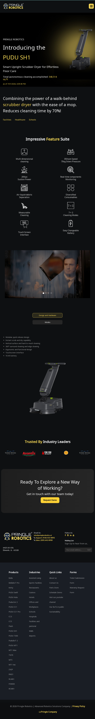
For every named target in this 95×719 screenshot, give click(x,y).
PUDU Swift (13, 592)
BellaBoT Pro (14, 583)
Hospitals (33, 616)
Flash (11, 626)
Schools (32, 119)
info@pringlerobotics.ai (43, 535)
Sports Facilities (35, 583)
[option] (10, 453)
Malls (31, 631)
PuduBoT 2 (13, 640)
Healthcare (20, 119)
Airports (32, 636)
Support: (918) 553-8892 (45, 538)
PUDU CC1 (13, 607)
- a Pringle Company (47, 711)
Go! (89, 550)
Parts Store (54, 587)
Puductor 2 (13, 602)
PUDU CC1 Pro (14, 612)
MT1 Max (12, 650)
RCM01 (11, 689)
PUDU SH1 (13, 631)
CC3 (10, 616)
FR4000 (12, 684)
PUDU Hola (13, 597)
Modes (47, 322)
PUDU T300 (13, 636)
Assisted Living (35, 578)
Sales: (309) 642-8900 (44, 540)
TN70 (11, 655)
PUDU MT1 (13, 645)
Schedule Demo (55, 592)
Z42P (11, 669)
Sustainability (54, 612)
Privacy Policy (78, 706)
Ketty (11, 587)
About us (53, 578)
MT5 (10, 660)
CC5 (10, 621)
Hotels (31, 597)
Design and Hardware (47, 315)
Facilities (7, 119)
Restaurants (34, 587)
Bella (11, 578)
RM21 (11, 674)
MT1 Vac (12, 664)
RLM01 (11, 679)
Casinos (32, 592)
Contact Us (53, 583)
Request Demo (50, 500)
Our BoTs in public (56, 607)
